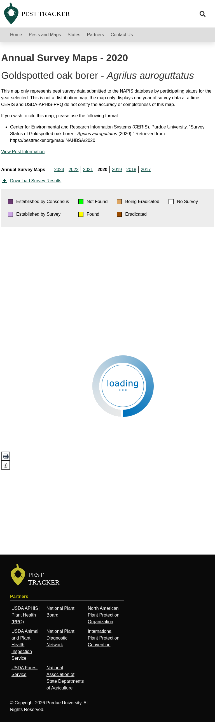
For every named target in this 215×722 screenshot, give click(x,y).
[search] (202, 14)
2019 (117, 169)
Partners (95, 34)
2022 (74, 169)
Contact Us (122, 34)
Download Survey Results (31, 181)
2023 (59, 169)
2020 (102, 169)
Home (16, 34)
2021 (88, 169)
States (73, 34)
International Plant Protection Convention (103, 638)
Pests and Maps (45, 34)
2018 (131, 169)
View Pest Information (23, 151)
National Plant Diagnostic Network (60, 638)
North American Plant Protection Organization (103, 615)
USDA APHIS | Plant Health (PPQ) (26, 615)
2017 (146, 169)
